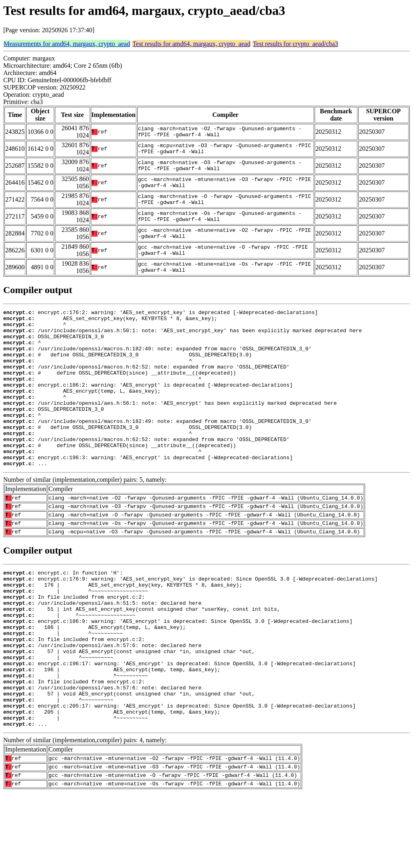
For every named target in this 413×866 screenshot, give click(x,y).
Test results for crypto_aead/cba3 (295, 43)
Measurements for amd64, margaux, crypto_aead (67, 43)
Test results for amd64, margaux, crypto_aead (191, 43)
